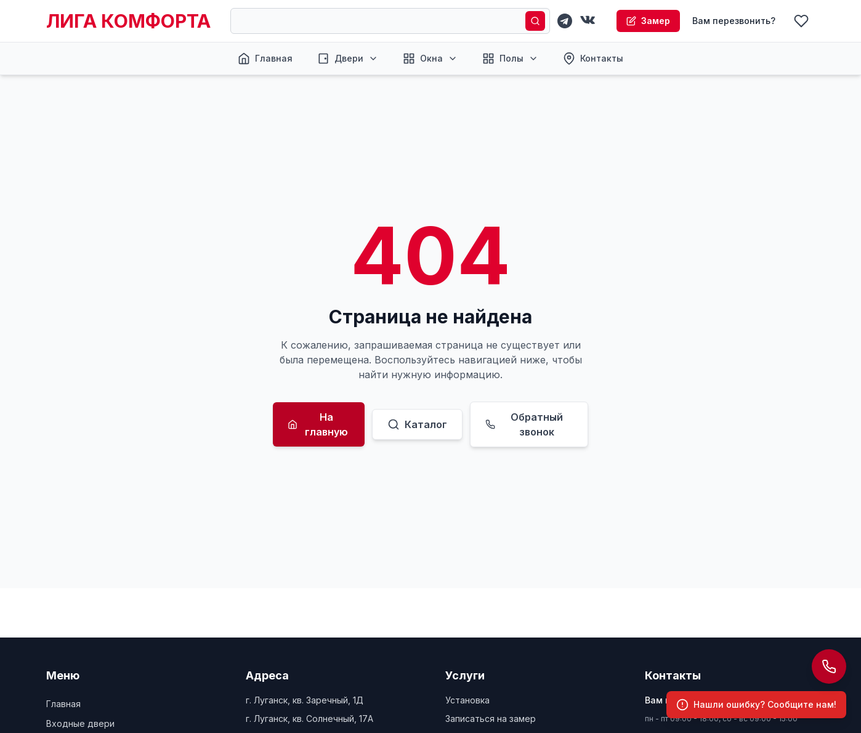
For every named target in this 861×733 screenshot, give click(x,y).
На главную (318, 424)
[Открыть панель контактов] (829, 666)
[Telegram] (564, 21)
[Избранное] (801, 20)
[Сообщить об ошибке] (756, 704)
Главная (63, 704)
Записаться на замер (490, 718)
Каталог (417, 424)
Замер (648, 20)
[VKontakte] (588, 21)
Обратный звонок (524, 424)
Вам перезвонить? (733, 20)
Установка (467, 700)
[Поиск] (535, 21)
